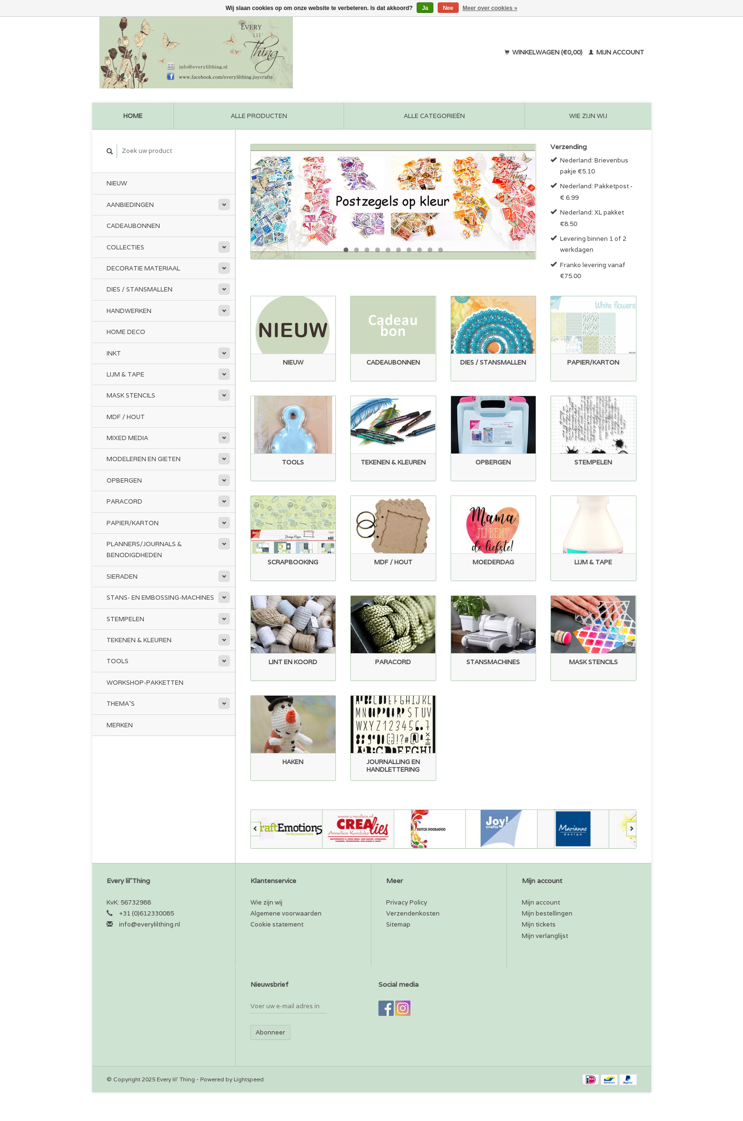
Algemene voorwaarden (286, 913)
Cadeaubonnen (133, 226)
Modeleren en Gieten (144, 459)
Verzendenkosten (413, 913)
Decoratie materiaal (143, 268)
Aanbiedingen (130, 205)
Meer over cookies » (490, 8)
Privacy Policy (406, 902)
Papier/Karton (133, 523)
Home (132, 116)
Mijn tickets (539, 924)
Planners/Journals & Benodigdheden (144, 549)
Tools (118, 661)
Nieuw (117, 183)
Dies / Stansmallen (139, 289)
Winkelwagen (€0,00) (544, 52)
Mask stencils (131, 395)
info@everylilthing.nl (149, 924)
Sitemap (398, 924)
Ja (425, 8)
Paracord (124, 501)
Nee (448, 8)
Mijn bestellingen (547, 913)
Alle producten (259, 116)
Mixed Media (127, 438)
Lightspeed (249, 1079)
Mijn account (616, 52)
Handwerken (129, 311)
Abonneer (270, 1032)
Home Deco (126, 332)
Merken (120, 725)
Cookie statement (276, 924)
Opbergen (124, 480)
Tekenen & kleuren (139, 640)
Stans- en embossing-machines (160, 597)
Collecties (125, 247)
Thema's (121, 704)
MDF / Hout (126, 417)
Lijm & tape (125, 374)
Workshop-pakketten (145, 683)
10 (440, 250)
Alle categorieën (434, 116)
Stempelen (125, 619)
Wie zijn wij (588, 116)
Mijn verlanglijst (545, 936)
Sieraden (122, 576)
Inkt (114, 353)
